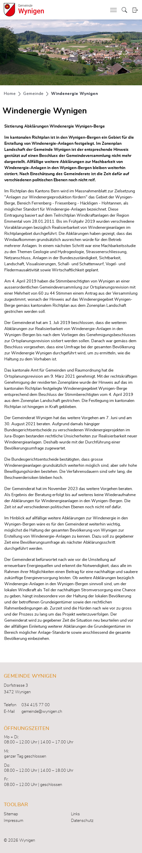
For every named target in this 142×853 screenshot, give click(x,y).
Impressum (13, 821)
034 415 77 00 (35, 705)
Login (135, 10)
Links (75, 814)
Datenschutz (82, 821)
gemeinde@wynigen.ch (41, 711)
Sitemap (11, 814)
